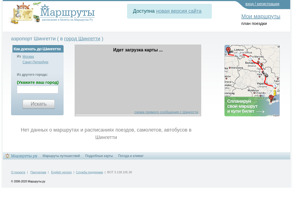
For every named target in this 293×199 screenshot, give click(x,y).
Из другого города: (32, 75)
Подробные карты (99, 156)
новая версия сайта (179, 11)
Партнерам (38, 172)
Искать (38, 104)
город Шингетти (82, 38)
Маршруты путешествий (61, 156)
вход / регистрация (262, 4)
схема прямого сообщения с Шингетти (166, 112)
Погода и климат (130, 156)
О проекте (18, 172)
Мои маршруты (260, 16)
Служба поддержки (89, 172)
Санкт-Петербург (36, 62)
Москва (28, 57)
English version (61, 172)
